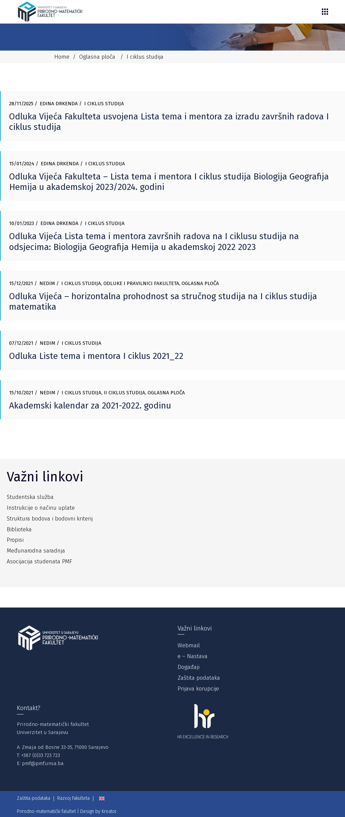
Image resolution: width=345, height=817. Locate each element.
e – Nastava (193, 656)
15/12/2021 (21, 283)
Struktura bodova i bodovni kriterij (50, 518)
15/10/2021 (21, 393)
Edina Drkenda (59, 104)
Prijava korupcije (198, 688)
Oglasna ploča (97, 56)
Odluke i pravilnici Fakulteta (141, 283)
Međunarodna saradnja (36, 550)
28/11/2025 (21, 104)
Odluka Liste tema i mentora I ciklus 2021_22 (96, 356)
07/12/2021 (21, 343)
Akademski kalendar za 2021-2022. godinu (90, 405)
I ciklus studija (104, 104)
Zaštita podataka (199, 677)
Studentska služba (30, 497)
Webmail (189, 645)
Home (61, 56)
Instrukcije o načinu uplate (41, 507)
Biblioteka (19, 529)
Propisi (15, 539)
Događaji (188, 667)
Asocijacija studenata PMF (39, 561)
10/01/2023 (21, 223)
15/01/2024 (21, 164)
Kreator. (109, 811)
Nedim (47, 283)
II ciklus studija (124, 393)
